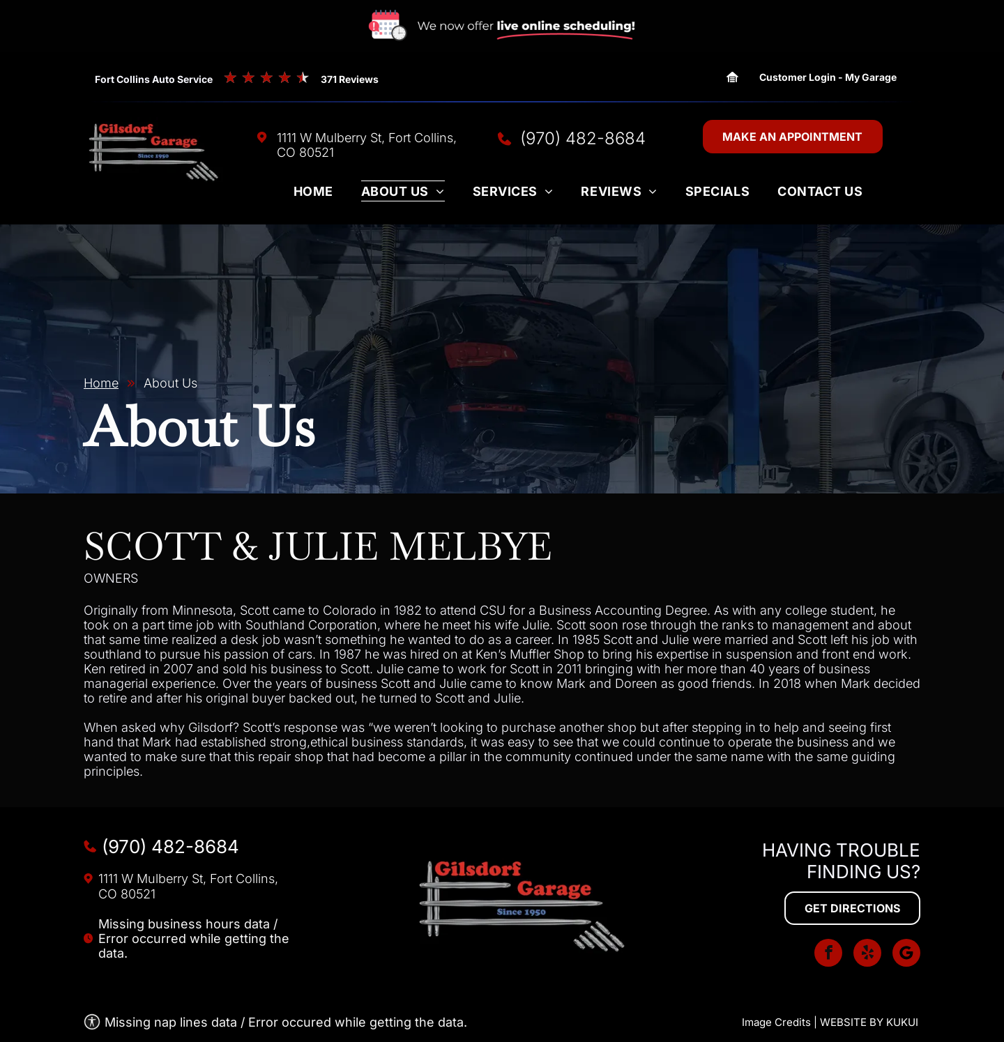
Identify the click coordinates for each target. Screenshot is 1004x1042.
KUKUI (902, 1022)
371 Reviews (350, 79)
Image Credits (776, 1022)
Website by (851, 1022)
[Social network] (906, 954)
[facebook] (828, 954)
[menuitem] (313, 194)
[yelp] (867, 954)
